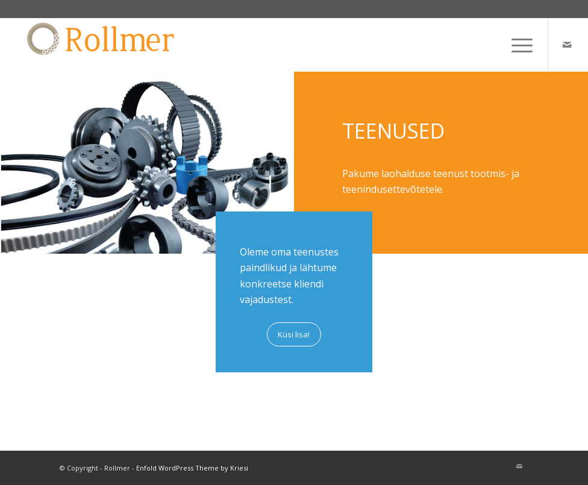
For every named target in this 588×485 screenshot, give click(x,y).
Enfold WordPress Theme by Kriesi (192, 467)
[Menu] (516, 44)
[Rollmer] (102, 44)
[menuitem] (516, 44)
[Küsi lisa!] (294, 334)
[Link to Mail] (567, 45)
